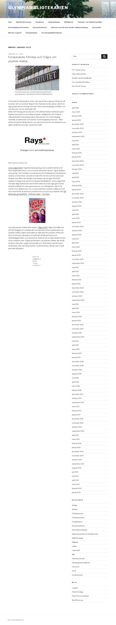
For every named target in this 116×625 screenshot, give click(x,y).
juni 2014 (75, 472)
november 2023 (78, 198)
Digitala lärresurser (23, 22)
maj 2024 (75, 173)
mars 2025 (76, 149)
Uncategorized (77, 575)
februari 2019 (76, 353)
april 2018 (75, 382)
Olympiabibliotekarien (38, 7)
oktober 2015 (77, 427)
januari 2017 (76, 415)
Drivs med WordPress (16, 620)
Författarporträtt (78, 518)
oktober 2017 (77, 398)
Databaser (40, 22)
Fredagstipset (77, 522)
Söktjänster (68, 22)
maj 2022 (75, 239)
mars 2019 (76, 349)
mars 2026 (76, 112)
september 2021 (78, 263)
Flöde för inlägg (77, 592)
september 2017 (78, 402)
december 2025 (78, 124)
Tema (74, 571)
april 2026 (75, 108)
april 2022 (75, 243)
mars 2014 (76, 484)
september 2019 (78, 337)
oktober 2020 (77, 296)
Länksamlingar (54, 22)
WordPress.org (77, 600)
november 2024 (78, 165)
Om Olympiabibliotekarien (51, 33)
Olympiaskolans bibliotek (81, 563)
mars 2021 (75, 276)
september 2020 (78, 300)
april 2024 (75, 177)
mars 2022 (76, 247)
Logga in (75, 588)
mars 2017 (75, 406)
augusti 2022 (76, 235)
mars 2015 (76, 439)
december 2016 (77, 419)
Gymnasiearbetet (40, 27)
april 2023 (75, 214)
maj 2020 (75, 304)
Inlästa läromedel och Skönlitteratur (85, 534)
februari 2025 (77, 153)
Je (9, 168)
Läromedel (96, 27)
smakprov (36, 259)
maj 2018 (75, 378)
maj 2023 (75, 210)
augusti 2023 (76, 206)
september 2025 (78, 136)
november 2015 (77, 423)
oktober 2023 (77, 202)
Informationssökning (79, 530)
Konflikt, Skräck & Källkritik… (82, 78)
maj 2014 (75, 476)
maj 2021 (75, 267)
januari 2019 (76, 357)
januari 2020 (76, 321)
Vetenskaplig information (18, 27)
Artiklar (74, 505)
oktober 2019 (77, 333)
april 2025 (75, 145)
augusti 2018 (76, 374)
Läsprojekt (76, 550)
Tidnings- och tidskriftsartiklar (90, 22)
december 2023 (78, 194)
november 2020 (78, 292)
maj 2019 (75, 341)
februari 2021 (76, 280)
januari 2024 (76, 190)
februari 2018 (76, 390)
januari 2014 (76, 492)
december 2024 (78, 161)
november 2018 (77, 366)
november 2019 (77, 329)
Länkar (74, 546)
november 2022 (78, 226)
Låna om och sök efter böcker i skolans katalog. (69, 27)
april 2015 (75, 435)
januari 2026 (76, 120)
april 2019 (75, 345)
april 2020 (75, 308)
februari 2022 (77, 251)
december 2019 (77, 325)
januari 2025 (76, 157)
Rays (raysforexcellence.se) (17, 163)
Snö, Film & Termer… (79, 86)
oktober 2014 (77, 460)
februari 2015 (76, 443)
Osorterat (75, 567)
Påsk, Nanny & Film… (79, 74)
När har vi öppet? (15, 33)
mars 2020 (76, 312)
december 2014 (77, 451)
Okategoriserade (78, 558)
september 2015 (78, 431)
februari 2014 (76, 488)
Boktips (75, 509)
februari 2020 (77, 316)
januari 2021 (76, 284)
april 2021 (75, 271)
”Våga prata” (42, 227)
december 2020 (78, 288)
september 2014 (78, 464)
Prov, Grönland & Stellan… (81, 82)
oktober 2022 (77, 230)
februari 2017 (76, 411)
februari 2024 (77, 185)
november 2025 (78, 128)
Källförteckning (77, 538)
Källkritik (75, 542)
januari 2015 (76, 447)
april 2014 (75, 480)
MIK (73, 554)
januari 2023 (76, 222)
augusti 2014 (76, 468)
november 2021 (77, 259)
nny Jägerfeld (16, 168)
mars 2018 (76, 386)
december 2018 (77, 361)
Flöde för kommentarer (80, 596)
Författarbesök (77, 513)
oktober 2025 (77, 132)
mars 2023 (76, 218)
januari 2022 (76, 255)
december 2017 (77, 394)
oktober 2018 (77, 370)
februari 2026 (77, 116)
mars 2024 (76, 181)
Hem (10, 22)
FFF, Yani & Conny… (79, 70)
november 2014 (77, 456)
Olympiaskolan (31, 33)
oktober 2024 (77, 169)
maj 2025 (75, 141)
